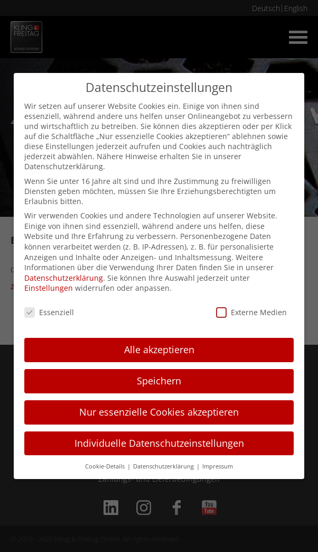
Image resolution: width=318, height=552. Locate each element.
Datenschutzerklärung (63, 278)
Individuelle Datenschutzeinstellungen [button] (159, 443)
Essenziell (49, 312)
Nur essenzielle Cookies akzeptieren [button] (159, 412)
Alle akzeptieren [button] (159, 349)
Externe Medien (251, 312)
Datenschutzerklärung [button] (164, 466)
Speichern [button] (159, 380)
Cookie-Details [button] (105, 466)
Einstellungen (48, 288)
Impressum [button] (217, 466)
